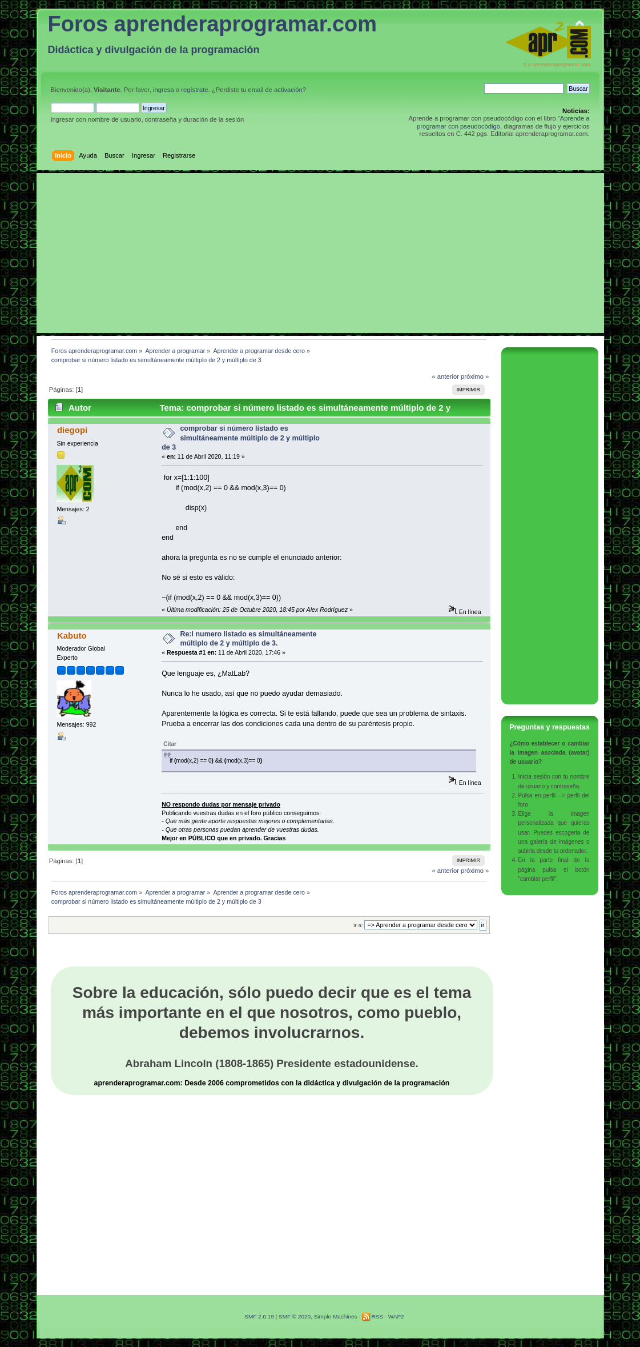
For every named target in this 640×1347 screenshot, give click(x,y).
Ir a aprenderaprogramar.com (556, 64)
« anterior (445, 376)
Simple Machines (335, 1316)
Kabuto (72, 635)
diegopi (72, 430)
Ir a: (358, 925)
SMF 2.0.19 (259, 1316)
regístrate (194, 89)
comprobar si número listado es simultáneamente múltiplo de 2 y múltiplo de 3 (241, 437)
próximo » (475, 376)
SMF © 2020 (295, 1316)
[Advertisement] (320, 253)
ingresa (163, 89)
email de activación (275, 89)
